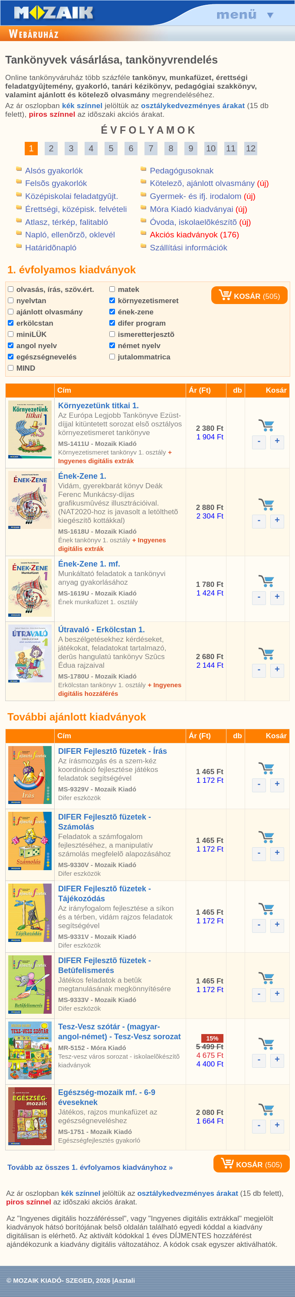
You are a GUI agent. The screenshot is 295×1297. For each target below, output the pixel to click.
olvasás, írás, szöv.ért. (51, 289)
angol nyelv (32, 346)
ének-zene (131, 312)
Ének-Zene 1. (82, 476)
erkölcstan (30, 323)
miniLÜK (27, 334)
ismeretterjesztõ (141, 334)
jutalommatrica (139, 357)
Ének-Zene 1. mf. (89, 564)
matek (124, 289)
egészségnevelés (42, 357)
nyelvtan (27, 301)
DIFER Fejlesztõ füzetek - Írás (112, 751)
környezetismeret (144, 301)
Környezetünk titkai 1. (98, 405)
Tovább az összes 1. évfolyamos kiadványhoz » (90, 1167)
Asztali (124, 1280)
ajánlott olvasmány (45, 312)
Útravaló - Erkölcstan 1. (101, 629)
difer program (137, 323)
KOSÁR (239, 296)
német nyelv (135, 346)
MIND (21, 368)
